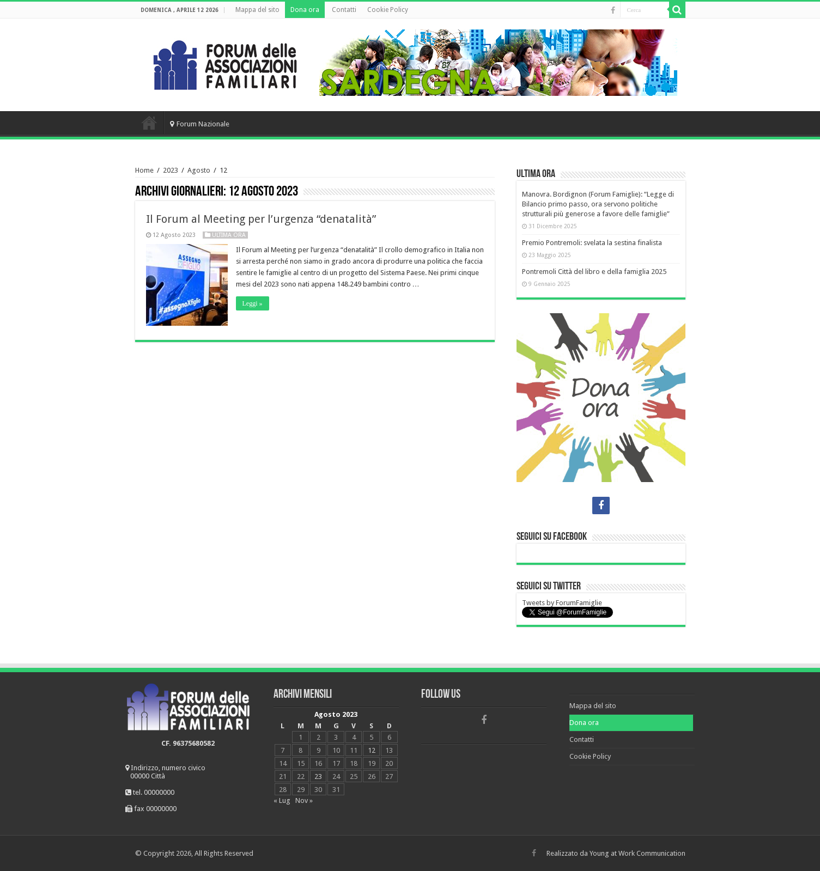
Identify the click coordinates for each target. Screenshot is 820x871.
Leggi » (252, 303)
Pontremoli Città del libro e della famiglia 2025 (594, 271)
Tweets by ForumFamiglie (562, 603)
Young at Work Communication (637, 853)
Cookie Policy (387, 10)
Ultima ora (229, 235)
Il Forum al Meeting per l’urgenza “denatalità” (261, 219)
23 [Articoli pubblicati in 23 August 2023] (318, 776)
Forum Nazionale (199, 124)
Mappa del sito (257, 10)
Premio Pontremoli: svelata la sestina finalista (592, 243)
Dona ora (304, 10)
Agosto (198, 170)
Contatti (344, 10)
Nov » (304, 800)
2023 (170, 170)
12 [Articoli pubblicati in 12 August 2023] (371, 750)
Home (149, 122)
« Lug (282, 800)
